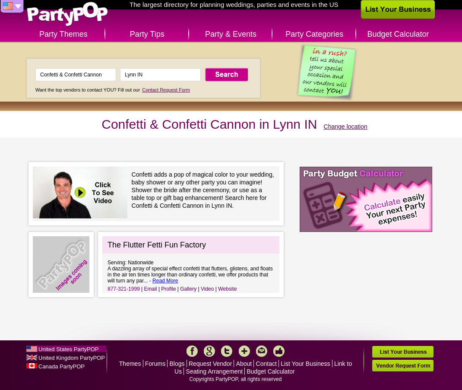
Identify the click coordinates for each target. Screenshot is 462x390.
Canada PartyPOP (61, 366)
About (244, 363)
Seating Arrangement (214, 371)
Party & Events (230, 34)
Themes (130, 363)
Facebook (192, 351)
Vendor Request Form (403, 365)
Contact (266, 363)
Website (227, 289)
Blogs (177, 363)
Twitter (226, 351)
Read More (165, 281)
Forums (155, 363)
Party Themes (63, 34)
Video (207, 289)
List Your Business (305, 363)
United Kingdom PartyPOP (71, 358)
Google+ (209, 351)
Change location (345, 126)
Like (279, 351)
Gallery (188, 289)
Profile (168, 289)
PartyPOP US (67, 14)
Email (150, 289)
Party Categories (314, 34)
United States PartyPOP (68, 349)
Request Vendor (210, 363)
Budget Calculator (398, 34)
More (244, 351)
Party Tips (147, 34)
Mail (261, 351)
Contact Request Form (166, 89)
